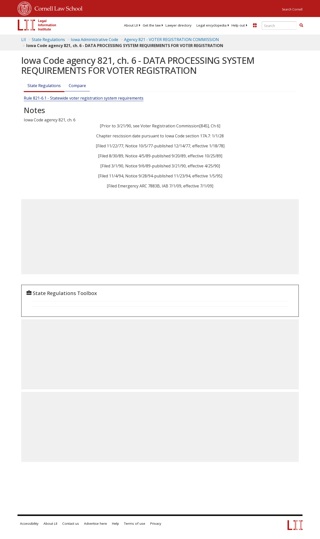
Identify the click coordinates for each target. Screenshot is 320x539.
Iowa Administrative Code (94, 39)
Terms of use (134, 523)
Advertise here (95, 523)
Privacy (155, 523)
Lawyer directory (179, 25)
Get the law (151, 25)
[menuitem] (131, 25)
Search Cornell (292, 9)
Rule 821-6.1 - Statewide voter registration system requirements (84, 98)
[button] (301, 25)
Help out (238, 25)
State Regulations (48, 39)
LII (23, 39)
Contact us (70, 523)
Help (115, 523)
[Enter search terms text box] (279, 25)
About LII (131, 25)
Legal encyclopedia (211, 25)
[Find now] (301, 26)
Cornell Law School (57, 8)
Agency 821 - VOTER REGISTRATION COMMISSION (171, 39)
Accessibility (29, 523)
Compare (77, 85)
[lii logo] (37, 25)
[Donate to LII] (255, 25)
